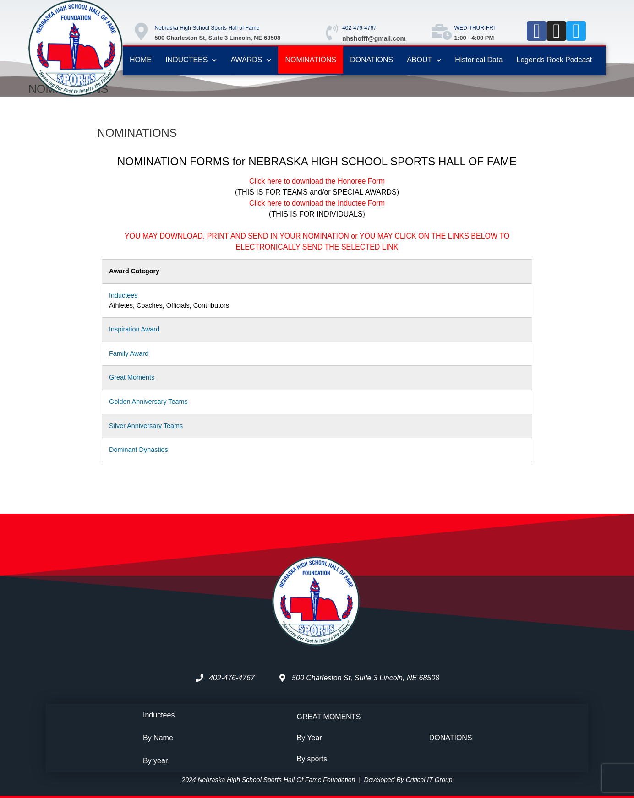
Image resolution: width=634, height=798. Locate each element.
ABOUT (424, 60)
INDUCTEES (191, 60)
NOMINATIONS (310, 60)
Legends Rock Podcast (554, 60)
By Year (309, 738)
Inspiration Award (134, 329)
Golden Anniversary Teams (148, 401)
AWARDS (250, 60)
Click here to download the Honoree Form (317, 181)
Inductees (123, 295)
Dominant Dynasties (138, 449)
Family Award (128, 353)
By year (155, 761)
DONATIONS (371, 60)
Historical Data (479, 60)
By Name (158, 738)
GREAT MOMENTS (329, 717)
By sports (312, 759)
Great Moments (131, 377)
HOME (141, 60)
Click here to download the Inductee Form (317, 203)
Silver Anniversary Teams (146, 425)
